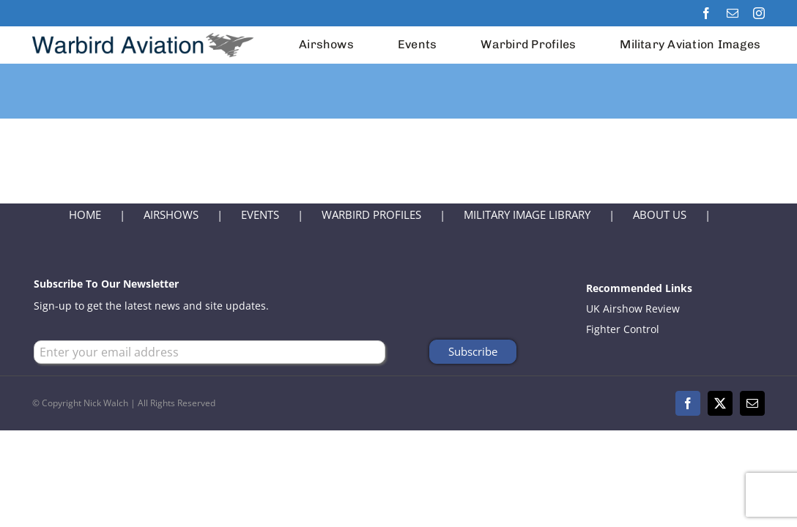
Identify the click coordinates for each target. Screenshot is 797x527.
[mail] (732, 13)
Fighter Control (622, 329)
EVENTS (260, 214)
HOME (85, 214)
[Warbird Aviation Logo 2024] (144, 31)
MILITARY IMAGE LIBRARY (527, 214)
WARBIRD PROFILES (371, 214)
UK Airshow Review (633, 308)
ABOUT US (659, 214)
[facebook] (706, 13)
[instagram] (759, 13)
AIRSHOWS (171, 214)
